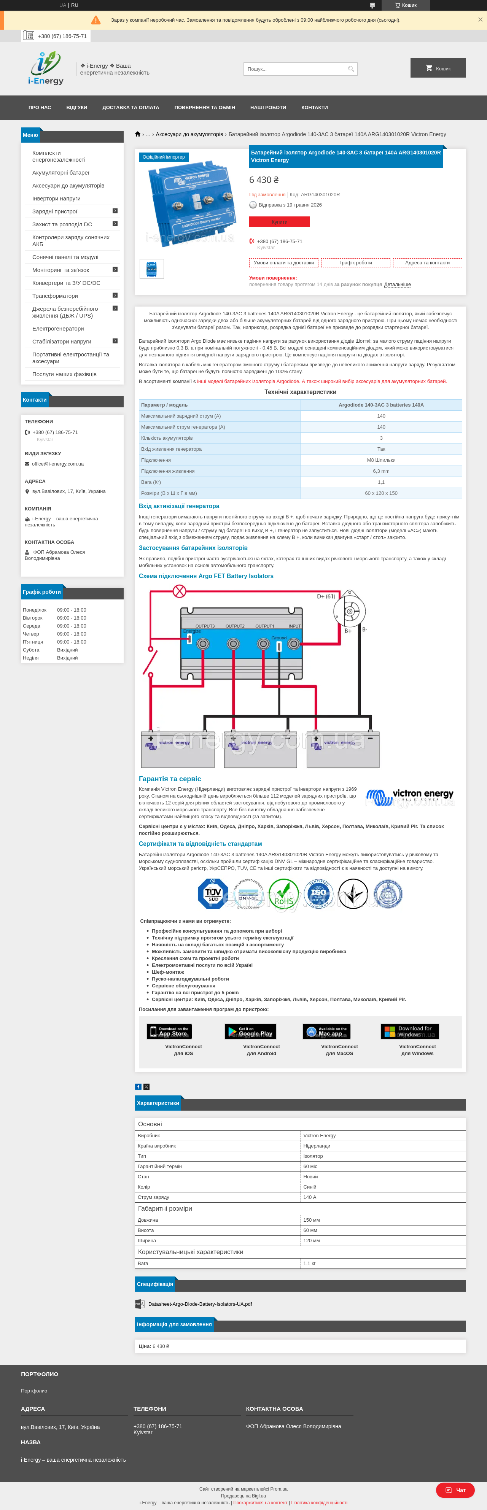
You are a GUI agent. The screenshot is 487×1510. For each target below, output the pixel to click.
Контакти (314, 107)
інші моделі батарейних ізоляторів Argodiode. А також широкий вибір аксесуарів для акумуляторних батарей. (322, 381)
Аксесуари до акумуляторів (189, 134)
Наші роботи (268, 107)
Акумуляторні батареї (60, 172)
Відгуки (76, 107)
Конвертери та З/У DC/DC (66, 283)
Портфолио (34, 1391)
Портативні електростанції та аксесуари (70, 357)
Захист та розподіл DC (62, 224)
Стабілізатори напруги (61, 341)
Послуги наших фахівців (64, 374)
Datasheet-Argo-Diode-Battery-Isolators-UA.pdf (200, 1304)
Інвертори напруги (56, 198)
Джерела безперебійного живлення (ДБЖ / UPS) (65, 312)
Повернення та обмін (205, 107)
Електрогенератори (58, 328)
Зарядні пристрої (54, 211)
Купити (280, 222)
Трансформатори (55, 295)
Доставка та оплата (130, 107)
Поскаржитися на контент (260, 1502)
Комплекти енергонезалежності (59, 156)
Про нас (40, 107)
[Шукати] (351, 69)
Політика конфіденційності (319, 1502)
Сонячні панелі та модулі (65, 257)
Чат (455, 1490)
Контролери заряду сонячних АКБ (71, 240)
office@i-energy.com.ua (58, 464)
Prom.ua (279, 1489)
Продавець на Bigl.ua (243, 1496)
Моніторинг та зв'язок (60, 270)
